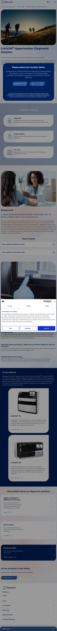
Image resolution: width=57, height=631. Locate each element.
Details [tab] (28, 306)
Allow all (46, 328)
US (32, 83)
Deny (10, 328)
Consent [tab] (10, 306)
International (18, 83)
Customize (28, 328)
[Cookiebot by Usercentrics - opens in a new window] (44, 301)
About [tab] (47, 306)
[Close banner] (54, 301)
